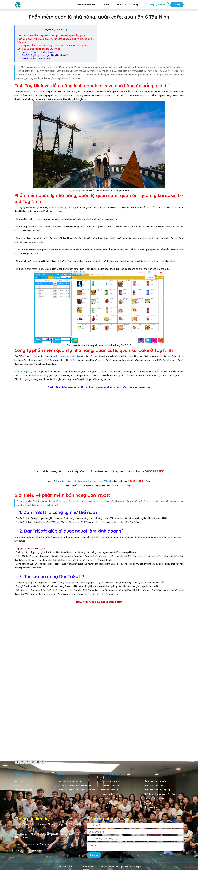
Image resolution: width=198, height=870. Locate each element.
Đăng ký (94, 855)
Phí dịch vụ (121, 4)
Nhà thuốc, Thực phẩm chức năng (159, 794)
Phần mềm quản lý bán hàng (28, 371)
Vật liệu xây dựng (109, 798)
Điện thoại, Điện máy (153, 785)
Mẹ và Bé (148, 803)
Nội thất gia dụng (109, 803)
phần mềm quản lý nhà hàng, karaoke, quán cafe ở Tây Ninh (84, 481)
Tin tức (106, 4)
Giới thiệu (18, 781)
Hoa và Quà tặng (152, 807)
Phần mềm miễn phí (86, 4)
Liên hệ (135, 4)
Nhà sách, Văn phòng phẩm (113, 807)
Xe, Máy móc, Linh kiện (154, 798)
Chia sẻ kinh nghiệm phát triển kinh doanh (76, 790)
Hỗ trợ (177, 4)
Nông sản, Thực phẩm (111, 794)
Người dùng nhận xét (24, 785)
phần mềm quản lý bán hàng (62, 207)
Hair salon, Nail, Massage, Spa (158, 790)
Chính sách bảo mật (23, 790)
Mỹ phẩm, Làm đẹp (109, 790)
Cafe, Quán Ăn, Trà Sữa (155, 781)
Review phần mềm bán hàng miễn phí (74, 785)
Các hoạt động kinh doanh (70, 781)
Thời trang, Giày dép (110, 781)
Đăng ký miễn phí (157, 4)
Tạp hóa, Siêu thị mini (111, 785)
